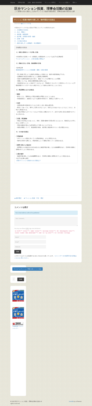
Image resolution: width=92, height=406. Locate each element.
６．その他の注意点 (20, 41)
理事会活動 (21, 2)
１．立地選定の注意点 (21, 30)
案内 (75, 2)
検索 (20, 279)
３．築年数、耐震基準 (21, 34)
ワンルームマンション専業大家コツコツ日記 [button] (27, 269)
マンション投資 (64, 2)
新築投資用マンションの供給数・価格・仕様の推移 (32, 70)
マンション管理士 (50, 2)
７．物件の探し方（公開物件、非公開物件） (28, 43)
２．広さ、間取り (19, 32)
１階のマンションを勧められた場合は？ (28, 160)
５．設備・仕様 (19, 39)
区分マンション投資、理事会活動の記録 (43, 8)
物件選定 (18, 198)
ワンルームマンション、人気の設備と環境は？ (30, 59)
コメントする (27, 23)
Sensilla (71, 401)
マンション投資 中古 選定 (34, 198)
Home (12, 2)
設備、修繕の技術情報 (35, 2)
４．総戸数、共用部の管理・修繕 (24, 36)
